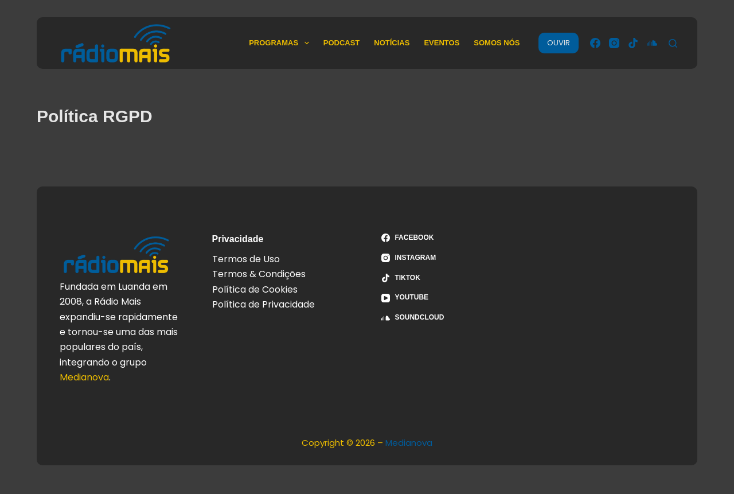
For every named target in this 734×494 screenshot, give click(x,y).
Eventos (441, 42)
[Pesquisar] (673, 43)
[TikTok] (633, 43)
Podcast (341, 42)
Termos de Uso (246, 259)
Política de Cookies (255, 289)
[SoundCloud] (652, 43)
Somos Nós (497, 42)
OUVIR (558, 42)
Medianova (84, 377)
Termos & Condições (259, 274)
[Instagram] (614, 43)
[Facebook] (595, 43)
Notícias (391, 42)
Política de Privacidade (263, 304)
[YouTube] (451, 298)
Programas (281, 43)
